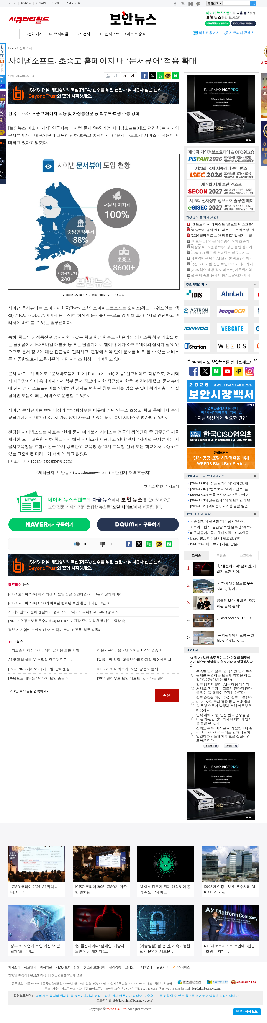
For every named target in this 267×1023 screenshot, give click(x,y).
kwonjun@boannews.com (135, 1000)
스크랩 (55, 3)
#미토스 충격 (135, 34)
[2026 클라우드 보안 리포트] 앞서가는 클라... (132, 678)
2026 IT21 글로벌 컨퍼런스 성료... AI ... (220, 252)
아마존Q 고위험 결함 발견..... (221, 506)
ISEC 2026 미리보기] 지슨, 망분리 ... (217, 544)
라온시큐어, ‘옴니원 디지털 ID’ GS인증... (220, 533)
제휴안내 (147, 967)
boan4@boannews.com (52, 461)
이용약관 (46, 967)
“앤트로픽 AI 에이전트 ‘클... (220, 489)
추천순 (221, 555)
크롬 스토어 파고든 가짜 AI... (221, 494)
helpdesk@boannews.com (206, 988)
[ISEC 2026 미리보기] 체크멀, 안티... (217, 538)
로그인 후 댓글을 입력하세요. (81, 695)
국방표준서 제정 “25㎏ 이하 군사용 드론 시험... (45, 650)
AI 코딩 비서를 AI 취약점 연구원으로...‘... (41, 659)
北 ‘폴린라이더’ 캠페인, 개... (220, 483)
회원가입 (26, 3)
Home (12, 48)
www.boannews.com (91, 472)
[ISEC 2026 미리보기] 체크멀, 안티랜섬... (40, 669)
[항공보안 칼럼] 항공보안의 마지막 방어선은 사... (136, 659)
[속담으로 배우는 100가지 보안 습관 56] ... (41, 678)
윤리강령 (115, 967)
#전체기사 (34, 34)
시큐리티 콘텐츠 (241, 33)
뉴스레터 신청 (71, 3)
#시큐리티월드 (60, 34)
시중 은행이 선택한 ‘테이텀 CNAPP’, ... (219, 521)
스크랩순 (246, 555)
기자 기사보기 (161, 486)
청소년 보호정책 (94, 967)
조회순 (196, 555)
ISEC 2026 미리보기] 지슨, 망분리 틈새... (129, 669)
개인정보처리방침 (68, 967)
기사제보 (41, 3)
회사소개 (14, 967)
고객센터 (131, 967)
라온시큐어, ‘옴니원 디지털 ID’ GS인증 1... (130, 650)
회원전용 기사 (209, 33)
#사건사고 (85, 34)
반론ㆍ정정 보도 (247, 1011)
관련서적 (163, 967)
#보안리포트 (109, 34)
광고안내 (30, 967)
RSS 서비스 (182, 967)
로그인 (12, 3)
